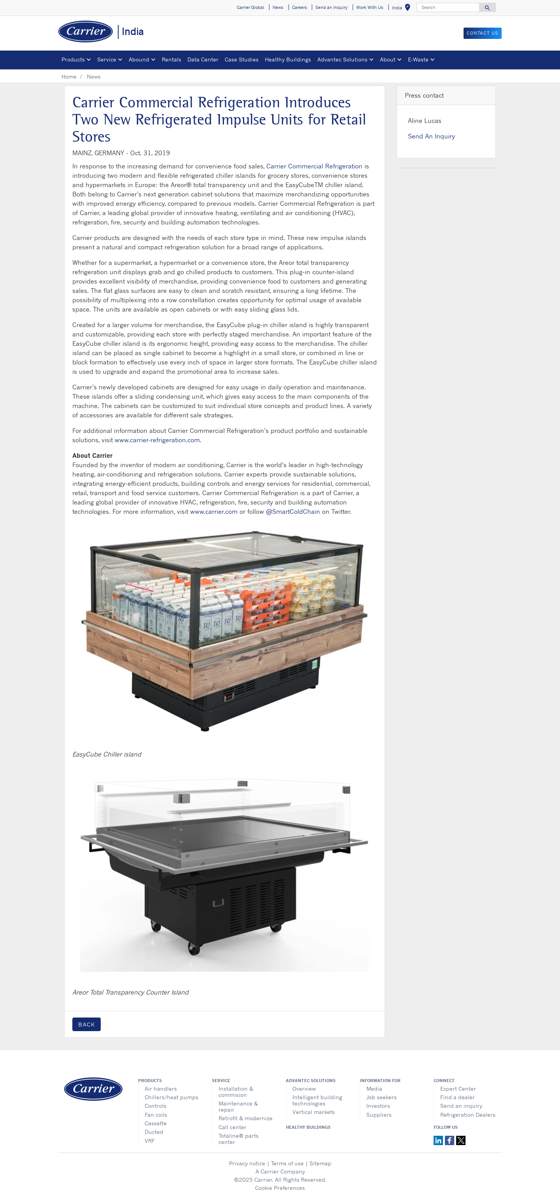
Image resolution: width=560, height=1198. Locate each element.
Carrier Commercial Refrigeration (314, 166)
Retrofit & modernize (246, 1118)
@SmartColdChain (293, 511)
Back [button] (86, 1024)
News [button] (278, 7)
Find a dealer (457, 1097)
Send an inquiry (461, 1105)
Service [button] (106, 59)
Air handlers (161, 1088)
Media (374, 1088)
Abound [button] (139, 59)
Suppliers (379, 1114)
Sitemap (320, 1163)
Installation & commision (236, 1091)
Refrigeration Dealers (467, 1114)
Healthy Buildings (288, 59)
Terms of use (287, 1163)
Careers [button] (299, 7)
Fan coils (156, 1114)
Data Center (203, 59)
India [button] (402, 8)
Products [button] (73, 59)
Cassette (156, 1123)
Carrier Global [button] (250, 7)
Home (69, 76)
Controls (155, 1105)
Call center (233, 1127)
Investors (378, 1105)
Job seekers (381, 1097)
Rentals (171, 59)
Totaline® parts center (239, 1138)
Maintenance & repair (238, 1106)
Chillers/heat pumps (171, 1097)
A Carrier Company (280, 1171)
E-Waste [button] (418, 59)
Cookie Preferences (280, 1187)
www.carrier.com (214, 511)
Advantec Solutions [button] (342, 59)
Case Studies (242, 59)
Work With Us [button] (369, 7)
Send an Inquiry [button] (331, 7)
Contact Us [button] (483, 33)
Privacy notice (247, 1163)
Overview (304, 1088)
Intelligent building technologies (317, 1100)
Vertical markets (313, 1112)
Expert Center (458, 1088)
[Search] (448, 7)
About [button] (388, 59)
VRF (150, 1140)
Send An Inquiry (431, 136)
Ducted (154, 1131)
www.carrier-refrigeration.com (157, 440)
